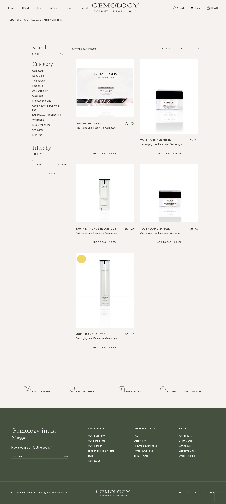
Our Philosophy (96, 435)
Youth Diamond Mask (155, 228)
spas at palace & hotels (101, 450)
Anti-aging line (84, 128)
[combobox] (181, 49)
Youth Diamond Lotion (91, 334)
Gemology (111, 128)
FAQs (136, 435)
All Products (186, 435)
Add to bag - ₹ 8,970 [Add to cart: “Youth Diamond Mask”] (169, 242)
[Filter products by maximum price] (62, 164)
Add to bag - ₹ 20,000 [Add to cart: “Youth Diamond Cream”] (169, 153)
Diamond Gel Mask (88, 123)
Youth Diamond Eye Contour (96, 228)
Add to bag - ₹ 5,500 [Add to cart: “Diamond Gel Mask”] (105, 153)
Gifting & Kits (186, 445)
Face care (98, 128)
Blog (90, 455)
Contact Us (94, 460)
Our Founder (95, 445)
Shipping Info (141, 440)
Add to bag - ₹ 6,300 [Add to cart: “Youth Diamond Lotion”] (105, 347)
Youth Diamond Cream (156, 140)
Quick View (126, 123)
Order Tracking (187, 455)
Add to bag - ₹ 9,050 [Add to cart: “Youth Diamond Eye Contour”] (105, 242)
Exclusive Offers (188, 450)
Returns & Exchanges (145, 445)
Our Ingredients (96, 440)
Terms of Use (141, 455)
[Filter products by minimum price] (37, 164)
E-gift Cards (185, 440)
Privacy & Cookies (143, 450)
